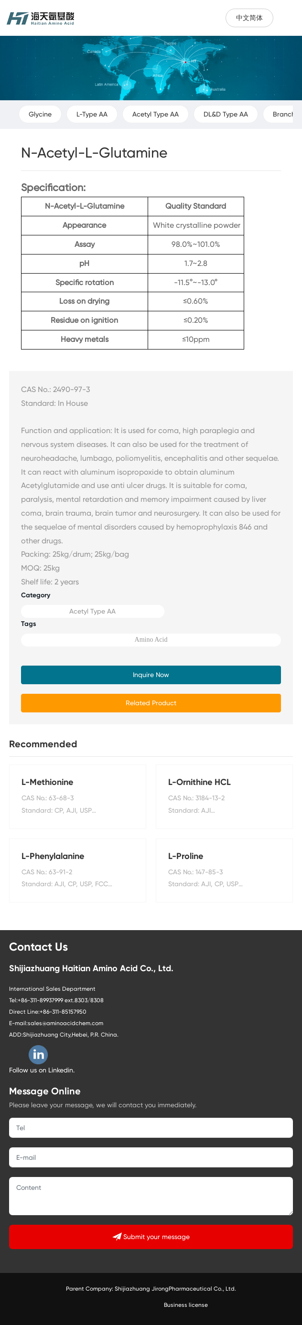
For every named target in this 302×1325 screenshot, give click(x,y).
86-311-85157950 (64, 1011)
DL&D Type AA (226, 114)
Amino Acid (151, 639)
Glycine (40, 114)
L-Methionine (47, 782)
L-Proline (185, 856)
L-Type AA (92, 114)
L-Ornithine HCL (199, 782)
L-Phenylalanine (53, 856)
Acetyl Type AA (155, 114)
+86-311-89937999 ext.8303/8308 (61, 1000)
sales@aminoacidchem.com (65, 1023)
